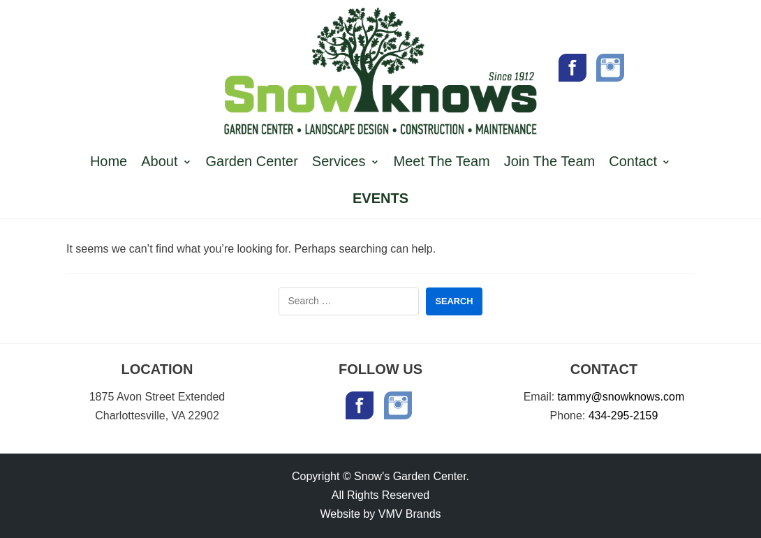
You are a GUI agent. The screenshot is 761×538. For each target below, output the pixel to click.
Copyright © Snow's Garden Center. (380, 476)
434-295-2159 (623, 415)
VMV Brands (409, 514)
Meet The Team (442, 161)
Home (108, 161)
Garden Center (252, 161)
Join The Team (549, 161)
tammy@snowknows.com (621, 397)
